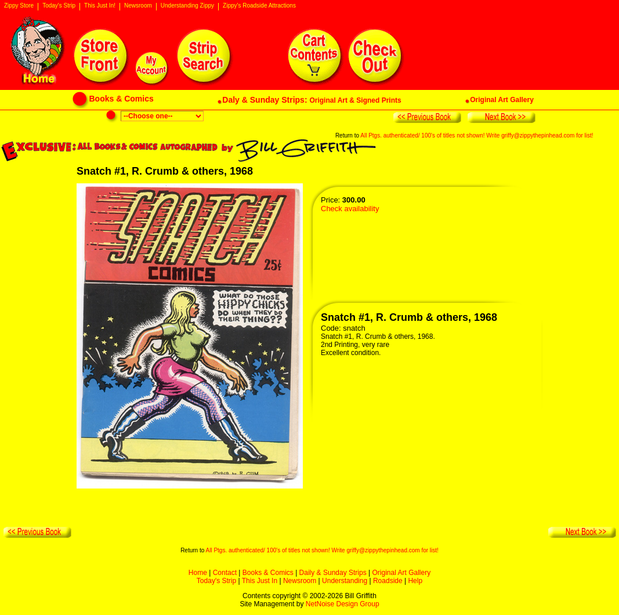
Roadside (388, 581)
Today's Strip (58, 6)
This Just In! (99, 6)
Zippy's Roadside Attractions (259, 6)
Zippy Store (19, 6)
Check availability (350, 208)
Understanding (344, 581)
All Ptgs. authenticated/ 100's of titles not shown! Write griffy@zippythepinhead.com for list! (476, 135)
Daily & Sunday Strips (333, 573)
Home (198, 573)
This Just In (259, 581)
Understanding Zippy (187, 6)
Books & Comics (268, 573)
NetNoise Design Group (342, 604)
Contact (225, 573)
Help (415, 581)
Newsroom (138, 6)
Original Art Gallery (401, 573)
